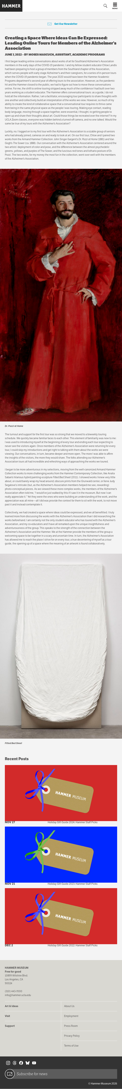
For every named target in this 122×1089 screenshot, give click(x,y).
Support (10, 1026)
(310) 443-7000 (13, 991)
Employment (71, 1016)
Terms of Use (71, 1045)
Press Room (71, 1026)
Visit (7, 1016)
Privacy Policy (72, 1035)
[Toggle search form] (105, 6)
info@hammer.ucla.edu (18, 995)
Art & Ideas (11, 1006)
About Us (69, 1006)
